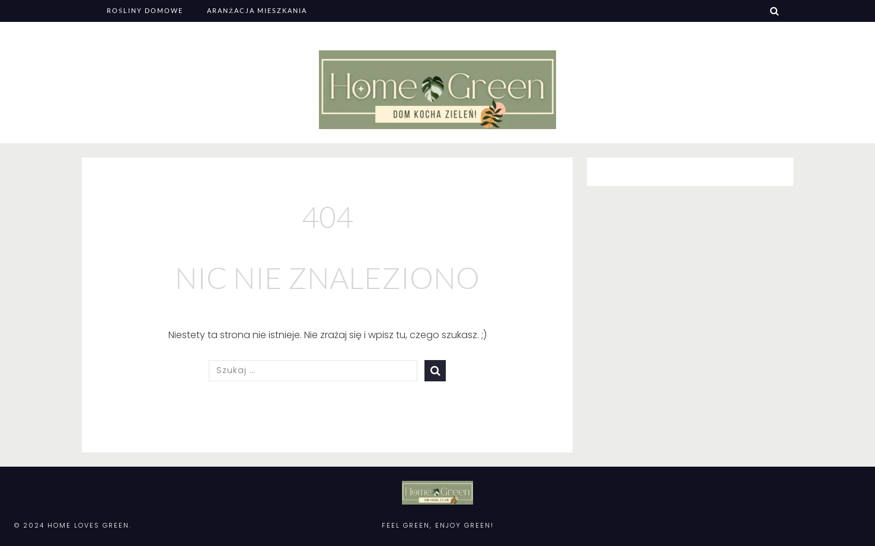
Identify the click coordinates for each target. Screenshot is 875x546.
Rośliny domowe (145, 10)
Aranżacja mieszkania (257, 10)
